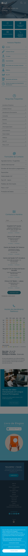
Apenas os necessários (14, 546)
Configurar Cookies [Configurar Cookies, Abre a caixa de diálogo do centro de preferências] (14, 543)
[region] (14, 541)
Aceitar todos (14, 550)
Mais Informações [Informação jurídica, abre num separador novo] (17, 540)
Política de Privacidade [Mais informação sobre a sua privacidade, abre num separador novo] (8, 540)
